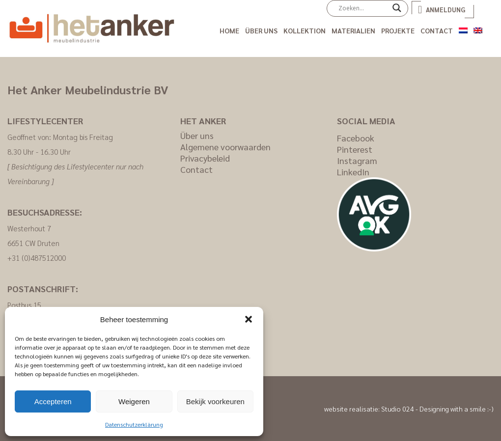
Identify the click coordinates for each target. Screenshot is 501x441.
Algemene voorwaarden (225, 146)
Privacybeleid (205, 158)
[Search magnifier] (397, 11)
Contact (436, 30)
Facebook (355, 137)
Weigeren (134, 401)
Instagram (357, 160)
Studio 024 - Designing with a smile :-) (437, 408)
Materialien (353, 30)
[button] (248, 319)
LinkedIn (353, 171)
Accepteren (53, 401)
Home (229, 30)
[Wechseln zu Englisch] (478, 29)
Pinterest (354, 149)
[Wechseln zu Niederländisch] (463, 29)
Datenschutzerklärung (134, 424)
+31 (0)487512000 (36, 257)
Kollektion (304, 30)
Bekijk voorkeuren (215, 401)
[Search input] (363, 8)
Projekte (398, 30)
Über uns (261, 30)
